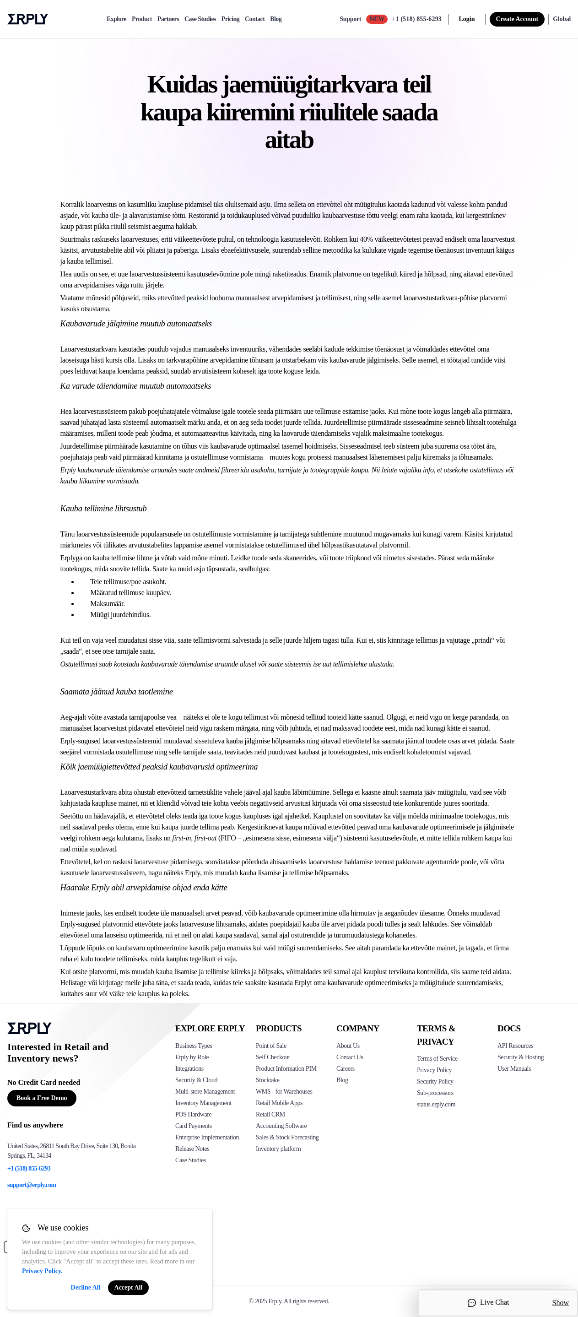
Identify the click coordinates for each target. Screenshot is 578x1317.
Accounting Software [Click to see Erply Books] (281, 1125)
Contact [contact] (255, 19)
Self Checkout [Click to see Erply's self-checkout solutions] (273, 1057)
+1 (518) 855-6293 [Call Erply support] (417, 19)
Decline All (86, 1287)
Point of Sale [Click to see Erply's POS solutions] (271, 1045)
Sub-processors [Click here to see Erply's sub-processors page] (435, 1092)
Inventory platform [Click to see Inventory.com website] (278, 1148)
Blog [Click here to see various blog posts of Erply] (342, 1080)
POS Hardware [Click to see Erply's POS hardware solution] (193, 1114)
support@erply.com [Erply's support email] (31, 1185)
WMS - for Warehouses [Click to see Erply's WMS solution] (284, 1091)
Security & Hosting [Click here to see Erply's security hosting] (520, 1057)
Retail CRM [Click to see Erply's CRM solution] (270, 1114)
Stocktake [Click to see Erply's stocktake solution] (267, 1080)
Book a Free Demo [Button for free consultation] (41, 1098)
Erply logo (28, 19)
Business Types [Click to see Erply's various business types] (193, 1045)
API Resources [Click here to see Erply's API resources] (515, 1045)
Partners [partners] (168, 19)
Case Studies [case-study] (200, 19)
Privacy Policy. (42, 1271)
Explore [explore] (116, 19)
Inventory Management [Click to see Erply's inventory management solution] (203, 1103)
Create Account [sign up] (517, 19)
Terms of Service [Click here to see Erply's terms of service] (437, 1058)
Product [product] (142, 19)
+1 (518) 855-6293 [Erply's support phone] (28, 1168)
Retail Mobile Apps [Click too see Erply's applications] (279, 1103)
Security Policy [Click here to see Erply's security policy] (435, 1081)
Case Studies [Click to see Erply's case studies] (190, 1160)
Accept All (128, 1287)
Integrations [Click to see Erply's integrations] (189, 1068)
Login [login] (467, 19)
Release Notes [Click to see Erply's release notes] (192, 1148)
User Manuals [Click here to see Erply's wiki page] (514, 1068)
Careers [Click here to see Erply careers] (345, 1068)
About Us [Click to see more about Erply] (348, 1045)
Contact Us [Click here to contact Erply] (349, 1057)
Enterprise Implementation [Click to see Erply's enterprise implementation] (207, 1137)
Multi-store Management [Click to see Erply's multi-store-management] (205, 1091)
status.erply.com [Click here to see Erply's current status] (436, 1104)
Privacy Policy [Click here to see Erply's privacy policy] (434, 1070)
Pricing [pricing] (230, 19)
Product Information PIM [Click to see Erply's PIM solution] (286, 1068)
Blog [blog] (275, 19)
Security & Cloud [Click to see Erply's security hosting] (196, 1080)
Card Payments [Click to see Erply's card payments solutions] (193, 1125)
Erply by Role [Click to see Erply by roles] (192, 1057)
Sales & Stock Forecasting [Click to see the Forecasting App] (287, 1137)
